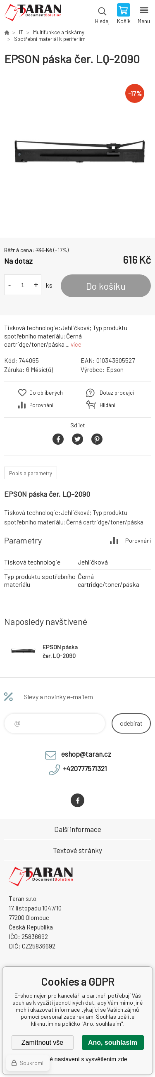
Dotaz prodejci (117, 392)
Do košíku (106, 286)
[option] (77, 152)
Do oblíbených (46, 392)
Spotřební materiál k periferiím (50, 39)
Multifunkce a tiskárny (58, 32)
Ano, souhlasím (112, 1042)
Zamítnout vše (42, 1042)
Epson (115, 369)
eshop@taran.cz (86, 754)
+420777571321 (85, 768)
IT (21, 32)
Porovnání (41, 405)
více (76, 344)
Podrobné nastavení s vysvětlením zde (77, 1059)
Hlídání (107, 405)
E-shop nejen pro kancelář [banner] (32, 14)
